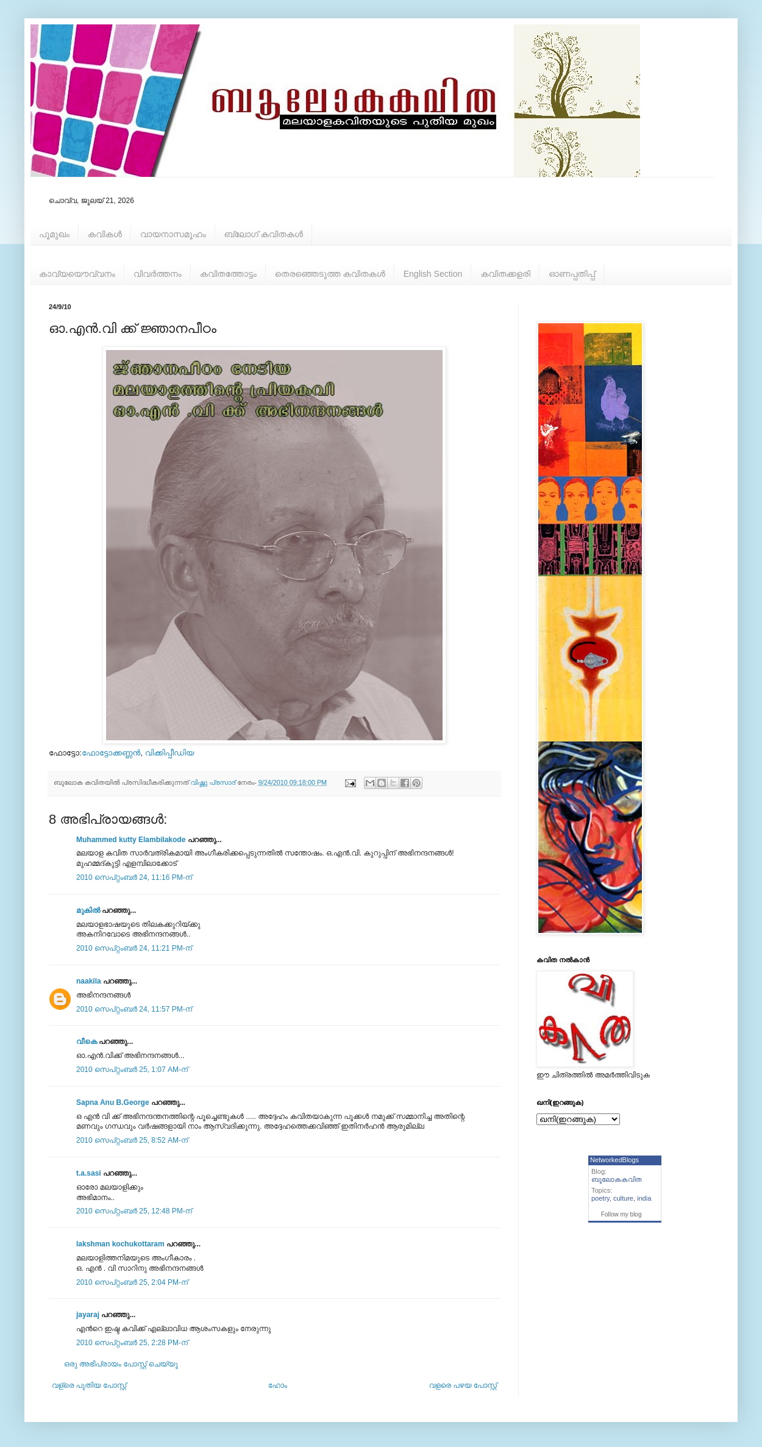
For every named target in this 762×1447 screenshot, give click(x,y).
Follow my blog (621, 1214)
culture (623, 1198)
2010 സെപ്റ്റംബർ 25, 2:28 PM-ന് (132, 1342)
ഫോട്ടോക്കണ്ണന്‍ (111, 752)
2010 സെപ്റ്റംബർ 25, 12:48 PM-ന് (134, 1211)
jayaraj (87, 1314)
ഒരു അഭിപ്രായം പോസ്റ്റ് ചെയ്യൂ (121, 1364)
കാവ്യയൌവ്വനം (77, 274)
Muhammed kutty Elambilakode (130, 839)
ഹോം (277, 1385)
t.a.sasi (88, 1173)
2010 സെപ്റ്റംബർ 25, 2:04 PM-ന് (132, 1282)
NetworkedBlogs (614, 1159)
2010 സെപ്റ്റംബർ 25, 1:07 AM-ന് (132, 1069)
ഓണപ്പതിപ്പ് (572, 274)
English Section (433, 274)
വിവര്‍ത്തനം (158, 274)
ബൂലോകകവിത (616, 1179)
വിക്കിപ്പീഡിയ (169, 752)
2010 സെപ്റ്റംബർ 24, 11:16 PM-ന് (134, 877)
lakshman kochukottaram (120, 1244)
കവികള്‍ (105, 234)
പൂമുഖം (54, 234)
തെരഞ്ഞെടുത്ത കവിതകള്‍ (330, 274)
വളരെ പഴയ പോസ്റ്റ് (463, 1385)
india (644, 1198)
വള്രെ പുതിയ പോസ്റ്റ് (89, 1385)
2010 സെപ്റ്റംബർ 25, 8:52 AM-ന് (132, 1140)
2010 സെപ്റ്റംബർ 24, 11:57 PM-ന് (134, 1009)
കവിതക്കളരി (505, 274)
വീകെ (86, 1041)
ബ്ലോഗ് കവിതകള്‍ (263, 234)
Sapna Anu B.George (112, 1102)
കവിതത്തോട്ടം (228, 274)
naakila (88, 981)
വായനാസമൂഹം (173, 234)
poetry (600, 1198)
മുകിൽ (88, 910)
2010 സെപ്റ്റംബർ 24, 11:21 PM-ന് (134, 948)
